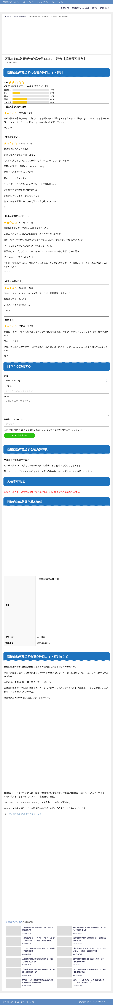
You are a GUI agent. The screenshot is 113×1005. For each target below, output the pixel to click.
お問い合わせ (14, 1002)
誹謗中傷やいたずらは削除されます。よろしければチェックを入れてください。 (46, 430)
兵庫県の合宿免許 (14, 922)
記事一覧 (6, 1002)
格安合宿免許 (104, 8)
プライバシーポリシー (28, 1002)
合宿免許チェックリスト (80, 8)
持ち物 (94, 8)
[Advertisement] (56, 35)
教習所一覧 (65, 8)
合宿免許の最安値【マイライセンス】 (26, 814)
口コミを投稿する (19, 435)
